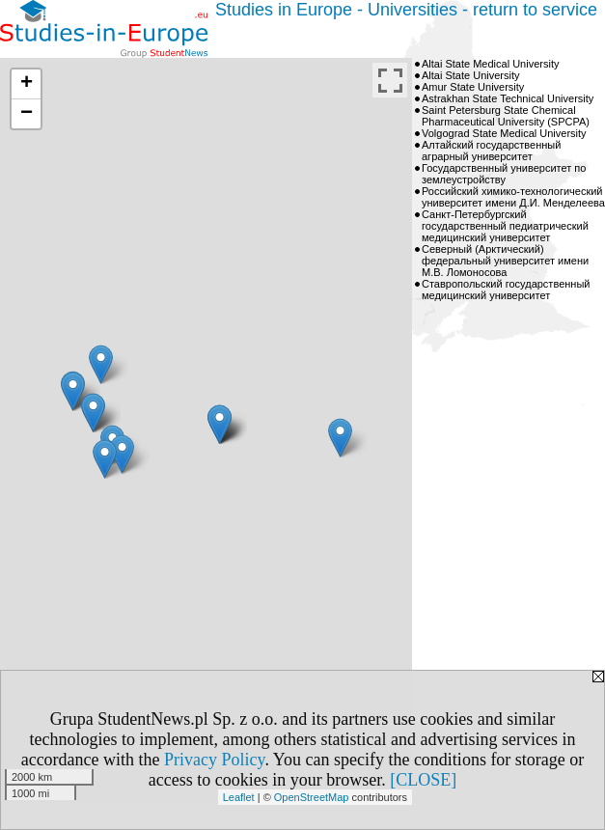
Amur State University (473, 87)
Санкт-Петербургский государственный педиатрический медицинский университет (505, 225)
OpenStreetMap (311, 797)
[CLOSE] (423, 779)
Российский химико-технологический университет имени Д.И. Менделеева (513, 196)
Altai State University (470, 75)
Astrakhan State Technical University (507, 98)
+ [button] (26, 83)
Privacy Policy (214, 759)
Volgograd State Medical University (504, 133)
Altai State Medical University (490, 63)
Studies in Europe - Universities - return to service (406, 9)
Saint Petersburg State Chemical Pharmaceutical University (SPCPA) (506, 115)
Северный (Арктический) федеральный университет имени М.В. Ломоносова (505, 260)
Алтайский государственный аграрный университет (491, 150)
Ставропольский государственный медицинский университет (506, 289)
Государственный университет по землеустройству (504, 173)
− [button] (26, 113)
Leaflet (239, 797)
